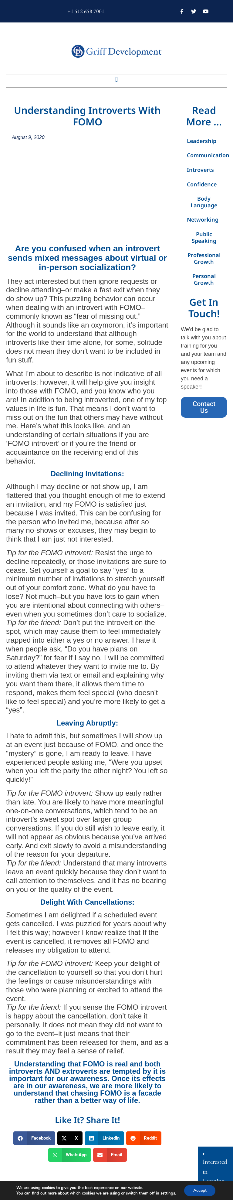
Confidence (202, 184)
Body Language (204, 202)
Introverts (200, 169)
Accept (200, 1190)
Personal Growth (204, 279)
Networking (202, 219)
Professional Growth (204, 258)
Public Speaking (204, 237)
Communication (207, 155)
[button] (116, 79)
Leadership (201, 140)
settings (167, 1193)
